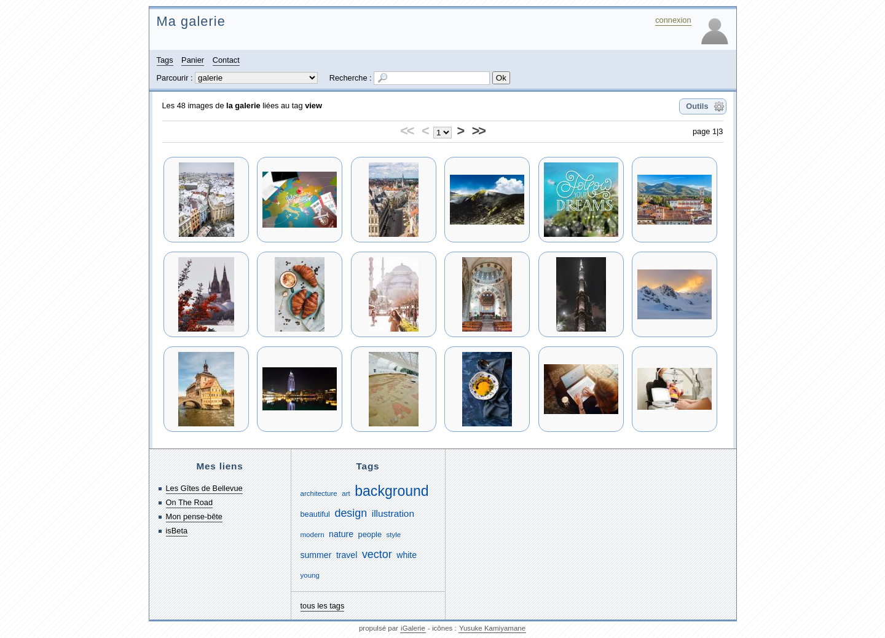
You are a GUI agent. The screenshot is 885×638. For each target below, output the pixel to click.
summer (316, 555)
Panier (192, 60)
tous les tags (323, 605)
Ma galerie (191, 21)
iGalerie (413, 628)
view (313, 105)
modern (312, 534)
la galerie (243, 105)
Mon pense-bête (194, 516)
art (346, 493)
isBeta (177, 530)
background (391, 491)
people (370, 534)
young (310, 575)
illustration (393, 513)
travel (346, 555)
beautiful (315, 514)
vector (377, 554)
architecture (319, 493)
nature (341, 534)
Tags (165, 60)
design (350, 513)
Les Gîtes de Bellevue (204, 488)
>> (478, 130)
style (394, 534)
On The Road (189, 502)
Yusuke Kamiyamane (492, 628)
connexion (673, 20)
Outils (697, 106)
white (406, 555)
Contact (226, 60)
